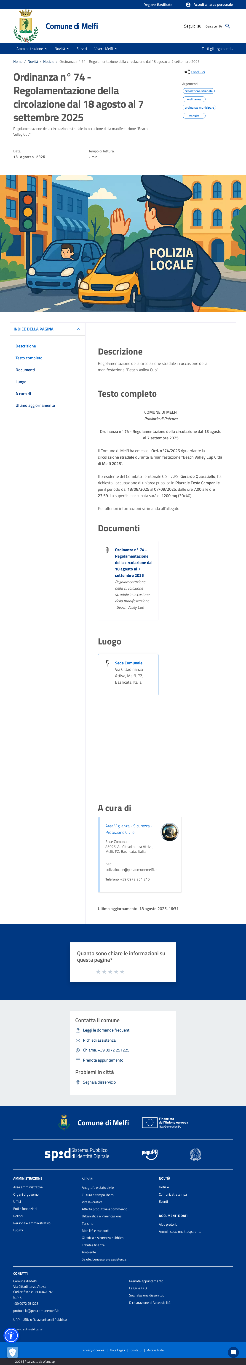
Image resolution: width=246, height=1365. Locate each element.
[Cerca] (228, 26)
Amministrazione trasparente (180, 1231)
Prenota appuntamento (146, 1281)
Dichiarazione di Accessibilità (150, 1302)
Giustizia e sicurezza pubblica (103, 1237)
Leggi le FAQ (138, 1288)
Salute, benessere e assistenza (104, 1259)
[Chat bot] (233, 1352)
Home (17, 61)
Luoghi (18, 1230)
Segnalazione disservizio (146, 1295)
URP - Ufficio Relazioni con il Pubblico (40, 1319)
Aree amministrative (28, 1187)
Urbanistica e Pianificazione (102, 1216)
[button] (209, 5)
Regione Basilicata (158, 4)
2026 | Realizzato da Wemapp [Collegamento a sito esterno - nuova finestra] (35, 1361)
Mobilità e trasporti (95, 1230)
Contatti (20, 1273)
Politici (18, 1216)
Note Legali (117, 1350)
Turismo (88, 1223)
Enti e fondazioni (25, 1208)
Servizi (87, 1178)
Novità (33, 61)
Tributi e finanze (93, 1245)
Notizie (48, 61)
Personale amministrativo (32, 1223)
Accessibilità (155, 1350)
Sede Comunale (128, 663)
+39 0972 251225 (25, 1303)
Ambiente (89, 1252)
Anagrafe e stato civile (98, 1187)
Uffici (17, 1201)
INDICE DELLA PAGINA (33, 329)
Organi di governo (26, 1194)
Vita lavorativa (92, 1202)
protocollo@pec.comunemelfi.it (36, 1310)
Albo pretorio (168, 1224)
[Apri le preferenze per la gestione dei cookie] (12, 1352)
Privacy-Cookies (93, 1350)
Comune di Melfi (72, 26)
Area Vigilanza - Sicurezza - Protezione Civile (128, 829)
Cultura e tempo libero (98, 1194)
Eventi (163, 1201)
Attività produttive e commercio (104, 1209)
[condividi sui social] (194, 72)
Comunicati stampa (173, 1194)
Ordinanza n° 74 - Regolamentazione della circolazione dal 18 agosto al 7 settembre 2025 (129, 61)
